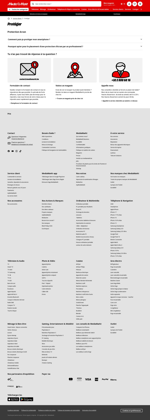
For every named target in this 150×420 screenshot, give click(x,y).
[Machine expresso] (81, 286)
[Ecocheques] (45, 229)
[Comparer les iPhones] (82, 327)
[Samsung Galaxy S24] (116, 248)
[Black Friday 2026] (47, 226)
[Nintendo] (44, 355)
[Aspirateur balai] (12, 341)
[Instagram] (17, 151)
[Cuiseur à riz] (80, 316)
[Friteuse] (78, 270)
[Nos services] (114, 136)
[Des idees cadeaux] (47, 209)
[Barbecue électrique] (82, 272)
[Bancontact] (45, 379)
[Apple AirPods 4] (12, 294)
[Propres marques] (47, 212)
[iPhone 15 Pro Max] (116, 256)
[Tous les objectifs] (47, 281)
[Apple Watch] (114, 242)
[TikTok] (21, 151)
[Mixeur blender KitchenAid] (84, 281)
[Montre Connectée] (116, 240)
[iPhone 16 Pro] (114, 251)
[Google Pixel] (114, 234)
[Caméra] (44, 267)
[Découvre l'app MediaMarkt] (50, 182)
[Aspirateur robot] (12, 344)
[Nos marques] (46, 223)
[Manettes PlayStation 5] (49, 333)
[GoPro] (44, 278)
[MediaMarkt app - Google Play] (26, 399)
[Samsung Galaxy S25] (116, 229)
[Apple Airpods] (12, 292)
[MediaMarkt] (18, 4)
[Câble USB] (45, 292)
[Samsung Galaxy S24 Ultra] (118, 253)
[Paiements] (11, 190)
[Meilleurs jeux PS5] (81, 344)
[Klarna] (114, 379)
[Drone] (44, 294)
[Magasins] (79, 153)
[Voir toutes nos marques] (117, 177)
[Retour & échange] (47, 145)
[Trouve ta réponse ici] (17, 139)
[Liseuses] (78, 215)
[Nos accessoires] (12, 204)
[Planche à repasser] (13, 357)
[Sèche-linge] (114, 286)
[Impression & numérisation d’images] (87, 179)
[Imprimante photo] (47, 286)
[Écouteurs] (11, 289)
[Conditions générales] (13, 410)
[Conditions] (45, 139)
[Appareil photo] (46, 264)
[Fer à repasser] (12, 355)
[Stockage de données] (82, 212)
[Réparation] (113, 142)
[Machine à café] (80, 283)
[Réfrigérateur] (114, 264)
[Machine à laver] (115, 281)
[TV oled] (10, 270)
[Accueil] (9, 18)
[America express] (96, 379)
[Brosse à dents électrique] (15, 349)
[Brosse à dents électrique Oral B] (17, 352)
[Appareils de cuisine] (82, 275)
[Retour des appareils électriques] (120, 145)
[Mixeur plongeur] (81, 300)
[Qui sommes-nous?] (82, 136)
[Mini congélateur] (115, 311)
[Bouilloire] (79, 311)
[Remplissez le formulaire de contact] (22, 144)
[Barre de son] (11, 283)
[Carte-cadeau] (80, 177)
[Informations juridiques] (83, 147)
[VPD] (28, 379)
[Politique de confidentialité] (28, 410)
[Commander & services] (49, 147)
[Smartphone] (114, 207)
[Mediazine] (45, 218)
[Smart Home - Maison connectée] (17, 327)
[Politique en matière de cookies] (85, 150)
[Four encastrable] (115, 300)
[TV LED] (10, 281)
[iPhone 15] (113, 223)
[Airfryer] (78, 264)
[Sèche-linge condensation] (118, 292)
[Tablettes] (79, 218)
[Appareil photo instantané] (50, 272)
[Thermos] (79, 308)
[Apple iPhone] (114, 209)
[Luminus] (112, 153)
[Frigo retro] (113, 305)
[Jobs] (77, 161)
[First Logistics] (19, 386)
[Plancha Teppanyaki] (82, 305)
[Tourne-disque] (12, 311)
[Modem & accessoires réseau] (85, 237)
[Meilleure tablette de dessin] (84, 341)
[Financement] (114, 150)
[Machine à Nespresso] (82, 292)
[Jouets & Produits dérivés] (49, 357)
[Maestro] (62, 379)
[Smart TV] (10, 267)
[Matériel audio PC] (81, 234)
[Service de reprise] (115, 147)
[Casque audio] (12, 286)
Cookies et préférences (131, 410)
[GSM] (111, 204)
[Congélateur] (114, 308)
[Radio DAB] (11, 303)
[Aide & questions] (47, 136)
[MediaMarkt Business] (82, 139)
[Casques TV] (11, 305)
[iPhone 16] (113, 218)
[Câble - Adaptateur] (82, 226)
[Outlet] (112, 182)
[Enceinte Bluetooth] (13, 297)
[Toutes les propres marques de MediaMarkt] (123, 179)
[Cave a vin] (113, 303)
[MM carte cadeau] (79, 379)
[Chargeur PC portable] (82, 240)
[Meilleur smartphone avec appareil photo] (88, 338)
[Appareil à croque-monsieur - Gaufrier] (121, 297)
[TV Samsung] (11, 272)
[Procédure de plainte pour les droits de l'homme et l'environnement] (92, 165)
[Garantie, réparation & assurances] (18, 182)
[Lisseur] (10, 333)
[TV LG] (9, 278)
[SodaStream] (80, 303)
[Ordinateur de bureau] (82, 229)
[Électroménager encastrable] (119, 278)
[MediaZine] (79, 182)
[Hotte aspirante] (115, 294)
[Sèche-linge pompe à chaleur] (119, 289)
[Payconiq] (53, 379)
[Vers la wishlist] (134, 4)
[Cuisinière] (113, 270)
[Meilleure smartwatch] (82, 330)
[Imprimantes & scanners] (83, 223)
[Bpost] (11, 379)
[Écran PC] (78, 209)
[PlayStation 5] (46, 330)
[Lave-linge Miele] (115, 283)
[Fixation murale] (12, 308)
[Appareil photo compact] (49, 275)
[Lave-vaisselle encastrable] (118, 275)
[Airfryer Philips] (80, 267)
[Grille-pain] (79, 319)
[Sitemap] (78, 169)
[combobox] (67, 4)
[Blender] (78, 313)
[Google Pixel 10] (115, 237)
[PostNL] (19, 379)
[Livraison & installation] (48, 142)
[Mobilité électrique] (47, 341)
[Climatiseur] (11, 360)
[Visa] (88, 379)
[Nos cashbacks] (46, 207)
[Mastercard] (71, 379)
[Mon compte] (129, 4)
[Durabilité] (79, 142)
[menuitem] (35, 9)
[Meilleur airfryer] (81, 349)
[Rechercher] (33, 4)
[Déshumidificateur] (13, 366)
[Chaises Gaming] (47, 363)
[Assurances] (114, 139)
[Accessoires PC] (80, 231)
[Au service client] (12, 196)
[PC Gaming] (45, 338)
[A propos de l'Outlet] (116, 185)
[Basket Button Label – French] (140, 4)
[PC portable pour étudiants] (84, 207)
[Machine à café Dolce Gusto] (84, 294)
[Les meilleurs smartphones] (84, 346)
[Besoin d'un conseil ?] (48, 220)
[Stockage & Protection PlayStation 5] (53, 335)
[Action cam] (45, 270)
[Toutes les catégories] (18, 9)
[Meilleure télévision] (82, 335)
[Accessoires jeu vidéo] (48, 346)
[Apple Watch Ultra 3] (116, 245)
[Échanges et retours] (14, 185)
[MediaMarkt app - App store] (13, 399)
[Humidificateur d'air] (13, 368)
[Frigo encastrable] (115, 267)
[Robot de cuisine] (81, 278)
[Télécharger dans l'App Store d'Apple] (53, 179)
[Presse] (78, 156)
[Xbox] (43, 344)
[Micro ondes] (79, 297)
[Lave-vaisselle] (114, 272)
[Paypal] (105, 379)
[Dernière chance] (47, 204)
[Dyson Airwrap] (12, 335)
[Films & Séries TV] (47, 352)
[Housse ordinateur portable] (84, 242)
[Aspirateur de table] (13, 346)
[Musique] (44, 360)
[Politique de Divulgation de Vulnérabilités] (54, 150)
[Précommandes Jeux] (48, 327)
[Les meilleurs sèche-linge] (83, 352)
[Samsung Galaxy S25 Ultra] (118, 231)
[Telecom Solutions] (116, 156)
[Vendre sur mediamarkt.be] (84, 158)
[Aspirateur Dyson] (13, 338)
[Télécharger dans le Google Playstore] (53, 177)
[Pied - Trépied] (46, 283)
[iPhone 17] (113, 212)
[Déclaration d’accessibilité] (89, 410)
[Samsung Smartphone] (117, 226)
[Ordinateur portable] (82, 204)
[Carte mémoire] (46, 289)
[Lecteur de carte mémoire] (83, 245)
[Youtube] (13, 151)
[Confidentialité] (80, 145)
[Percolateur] (79, 289)
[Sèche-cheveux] (12, 330)
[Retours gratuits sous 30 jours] (17, 188)
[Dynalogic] (11, 386)
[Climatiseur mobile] (13, 363)
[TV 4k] (9, 275)
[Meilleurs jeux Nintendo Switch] (85, 333)
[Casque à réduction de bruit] (16, 300)
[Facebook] (9, 151)
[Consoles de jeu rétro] (48, 349)
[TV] (8, 264)
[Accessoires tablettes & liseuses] (86, 220)
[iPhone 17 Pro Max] (116, 215)
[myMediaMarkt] (12, 193)
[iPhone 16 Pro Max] (116, 220)
